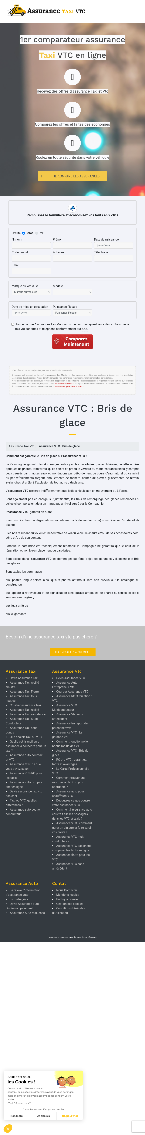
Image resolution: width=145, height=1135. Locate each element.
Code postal (20, 252)
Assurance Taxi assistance (28, 714)
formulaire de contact (64, 384)
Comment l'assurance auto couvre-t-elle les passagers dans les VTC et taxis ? (72, 814)
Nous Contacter (66, 890)
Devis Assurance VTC (70, 678)
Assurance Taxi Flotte (24, 691)
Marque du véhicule (25, 286)
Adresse (58, 252)
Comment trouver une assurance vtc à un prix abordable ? (68, 782)
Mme (30, 233)
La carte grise (19, 899)
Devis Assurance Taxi (24, 678)
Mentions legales (67, 895)
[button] (7, 1128)
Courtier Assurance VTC (72, 691)
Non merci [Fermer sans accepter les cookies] (16, 1116)
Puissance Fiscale (65, 307)
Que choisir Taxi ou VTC (26, 737)
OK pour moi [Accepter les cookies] (70, 1116)
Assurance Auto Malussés (27, 913)
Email (15, 265)
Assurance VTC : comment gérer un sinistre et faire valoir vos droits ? (72, 827)
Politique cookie (67, 899)
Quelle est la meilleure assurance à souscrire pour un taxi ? (26, 746)
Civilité (16, 233)
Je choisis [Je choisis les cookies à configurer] (43, 1116)
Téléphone (101, 252)
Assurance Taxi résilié (24, 710)
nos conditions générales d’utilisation (68, 386)
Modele (58, 286)
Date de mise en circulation (30, 307)
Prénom (58, 239)
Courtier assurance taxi (25, 705)
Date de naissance (106, 239)
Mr (41, 233)
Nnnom (17, 239)
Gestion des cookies (69, 904)
